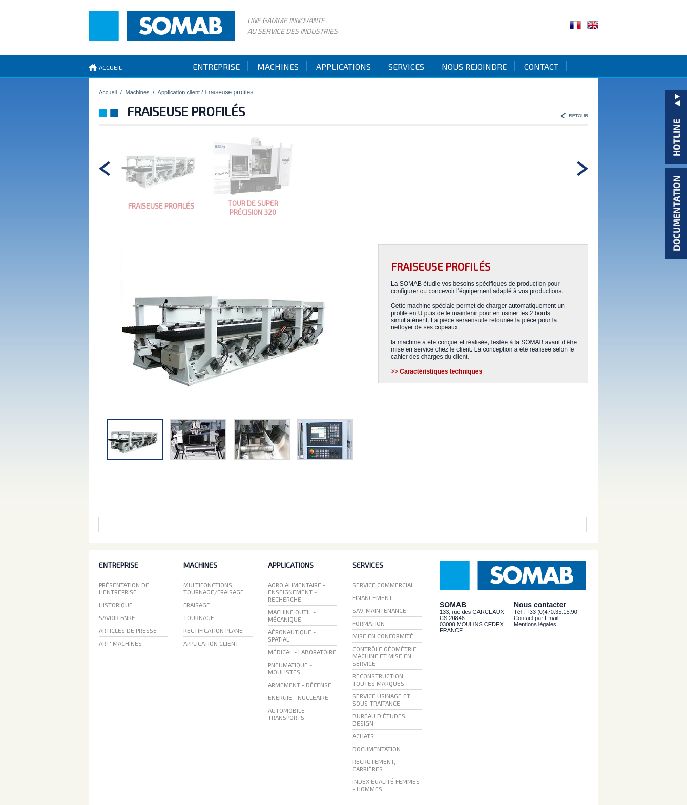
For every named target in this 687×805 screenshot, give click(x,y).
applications (343, 66)
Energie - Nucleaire (298, 697)
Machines (138, 92)
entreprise (216, 66)
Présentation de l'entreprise (124, 588)
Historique (116, 604)
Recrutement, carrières (373, 765)
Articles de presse (128, 630)
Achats (363, 735)
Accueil (108, 92)
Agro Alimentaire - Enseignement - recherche (296, 592)
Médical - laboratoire (302, 651)
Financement (372, 597)
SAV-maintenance (379, 610)
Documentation (376, 748)
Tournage (198, 617)
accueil (110, 67)
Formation (368, 623)
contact (541, 66)
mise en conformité (382, 635)
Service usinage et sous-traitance (381, 699)
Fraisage (196, 604)
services (406, 66)
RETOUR (578, 115)
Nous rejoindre (474, 66)
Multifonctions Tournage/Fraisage (213, 588)
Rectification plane (213, 630)
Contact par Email (536, 618)
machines (278, 66)
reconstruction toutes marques (378, 679)
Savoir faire (117, 617)
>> (436, 371)
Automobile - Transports (288, 714)
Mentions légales (535, 624)
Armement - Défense (299, 684)
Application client (179, 92)
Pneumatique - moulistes (290, 668)
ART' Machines (120, 643)
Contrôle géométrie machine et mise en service (384, 656)
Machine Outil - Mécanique (292, 615)
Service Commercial (383, 584)
